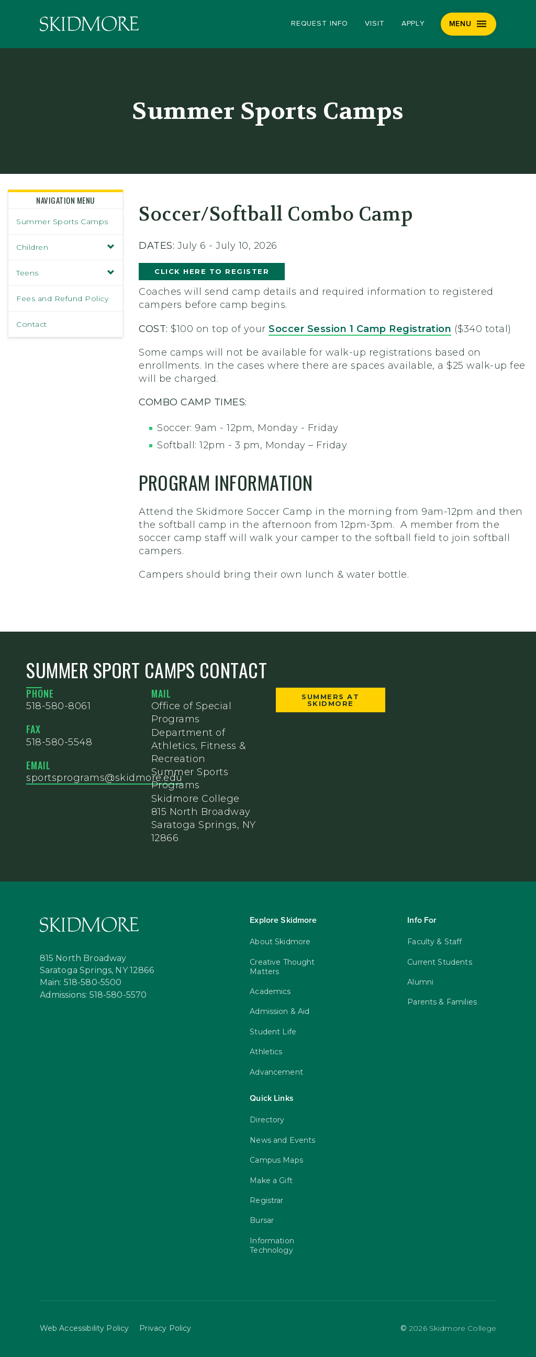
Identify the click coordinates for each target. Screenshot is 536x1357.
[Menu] (469, 24)
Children (65, 247)
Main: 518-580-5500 (81, 982)
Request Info (319, 23)
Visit (375, 23)
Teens (65, 273)
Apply (413, 23)
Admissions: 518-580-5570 (93, 995)
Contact (31, 324)
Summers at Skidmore (330, 700)
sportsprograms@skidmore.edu (104, 778)
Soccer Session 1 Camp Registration (360, 329)
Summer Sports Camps (62, 221)
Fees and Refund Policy (62, 298)
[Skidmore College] (89, 23)
